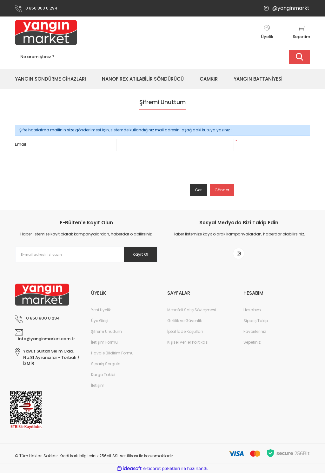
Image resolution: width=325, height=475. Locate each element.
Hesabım (252, 311)
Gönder (222, 190)
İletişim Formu (104, 344)
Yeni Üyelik (101, 311)
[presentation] (164, 167)
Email (20, 144)
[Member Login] (267, 32)
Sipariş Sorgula (106, 365)
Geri (198, 190)
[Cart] (301, 32)
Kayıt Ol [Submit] (137, 254)
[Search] (162, 57)
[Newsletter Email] (86, 254)
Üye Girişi (99, 322)
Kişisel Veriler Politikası (188, 344)
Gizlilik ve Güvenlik (184, 322)
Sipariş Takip (255, 322)
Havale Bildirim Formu (112, 355)
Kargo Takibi (103, 376)
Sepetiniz (252, 344)
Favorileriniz (254, 333)
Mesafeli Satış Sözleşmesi (191, 311)
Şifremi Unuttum (106, 333)
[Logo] (46, 32)
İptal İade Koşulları (185, 333)
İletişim (97, 387)
